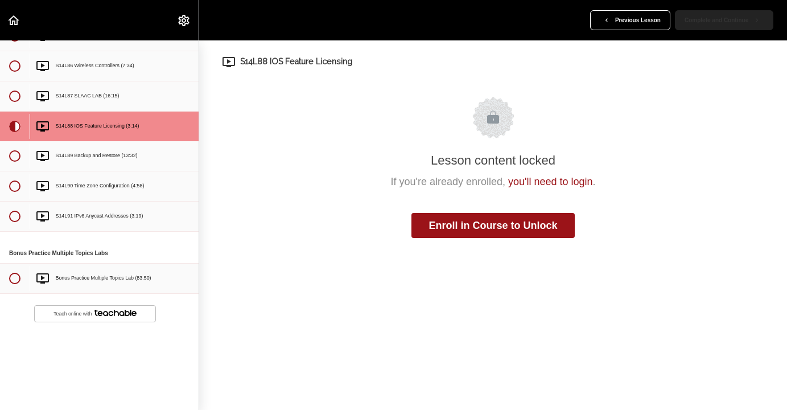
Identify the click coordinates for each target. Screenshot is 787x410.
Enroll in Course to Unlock (492, 225)
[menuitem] (184, 20)
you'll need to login (550, 181)
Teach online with (95, 313)
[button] (14, 20)
